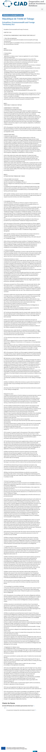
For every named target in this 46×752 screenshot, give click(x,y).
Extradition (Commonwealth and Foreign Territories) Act (18, 23)
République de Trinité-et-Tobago (18, 18)
